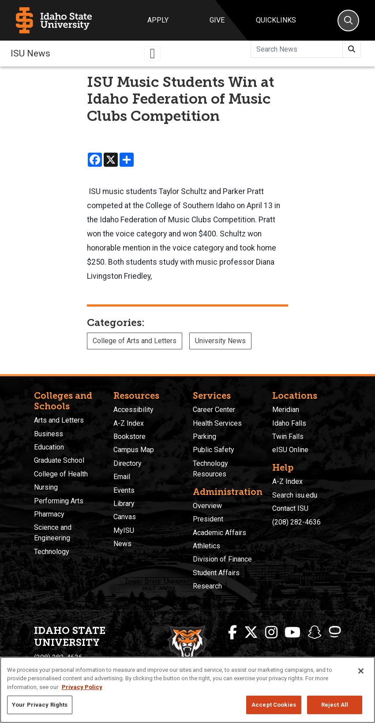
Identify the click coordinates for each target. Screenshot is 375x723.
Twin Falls (288, 436)
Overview (207, 506)
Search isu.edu (294, 495)
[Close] (361, 671)
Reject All (334, 704)
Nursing (46, 487)
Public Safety (213, 450)
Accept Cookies (273, 704)
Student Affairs (216, 573)
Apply (158, 20)
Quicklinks (276, 20)
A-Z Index (128, 423)
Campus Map (133, 450)
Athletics (206, 546)
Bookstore (129, 436)
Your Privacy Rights (40, 704)
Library (124, 503)
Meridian (285, 409)
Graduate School (59, 460)
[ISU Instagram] (271, 632)
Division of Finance (222, 559)
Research (207, 586)
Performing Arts (58, 501)
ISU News (30, 53)
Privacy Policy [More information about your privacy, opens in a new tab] (82, 687)
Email (121, 476)
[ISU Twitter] (251, 632)
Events (124, 490)
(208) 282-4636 (296, 522)
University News (220, 341)
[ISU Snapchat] (315, 632)
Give (217, 20)
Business (48, 434)
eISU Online (290, 450)
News (122, 543)
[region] (187, 690)
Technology (51, 551)
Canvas (124, 517)
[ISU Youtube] (292, 632)
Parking (204, 436)
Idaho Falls (289, 423)
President (208, 519)
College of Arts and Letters (134, 341)
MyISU (123, 530)
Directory (127, 463)
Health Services (217, 423)
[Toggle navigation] (152, 53)
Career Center (214, 409)
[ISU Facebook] (232, 632)
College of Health (61, 474)
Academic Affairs (219, 532)
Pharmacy (49, 514)
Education (49, 447)
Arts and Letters (59, 420)
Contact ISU (290, 508)
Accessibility (133, 409)
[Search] (348, 20)
